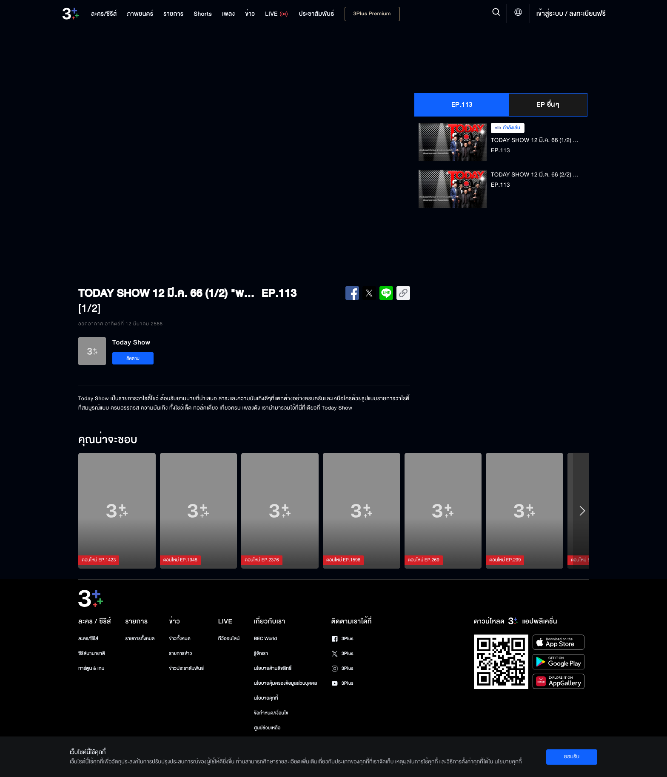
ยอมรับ (571, 756)
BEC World (265, 639)
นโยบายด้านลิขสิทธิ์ (273, 668)
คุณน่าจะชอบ (107, 440)
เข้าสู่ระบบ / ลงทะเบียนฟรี (571, 13)
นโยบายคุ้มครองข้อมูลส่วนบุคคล (285, 683)
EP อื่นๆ (547, 104)
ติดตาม (133, 358)
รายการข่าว (180, 653)
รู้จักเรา (261, 653)
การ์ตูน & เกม (91, 668)
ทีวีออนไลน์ (228, 639)
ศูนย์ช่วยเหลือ (267, 728)
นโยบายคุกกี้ (266, 698)
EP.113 (462, 104)
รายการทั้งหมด (139, 639)
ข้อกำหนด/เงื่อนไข (271, 713)
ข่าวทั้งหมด (180, 639)
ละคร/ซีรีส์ (88, 639)
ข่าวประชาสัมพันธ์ (186, 668)
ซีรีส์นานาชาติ (91, 653)
